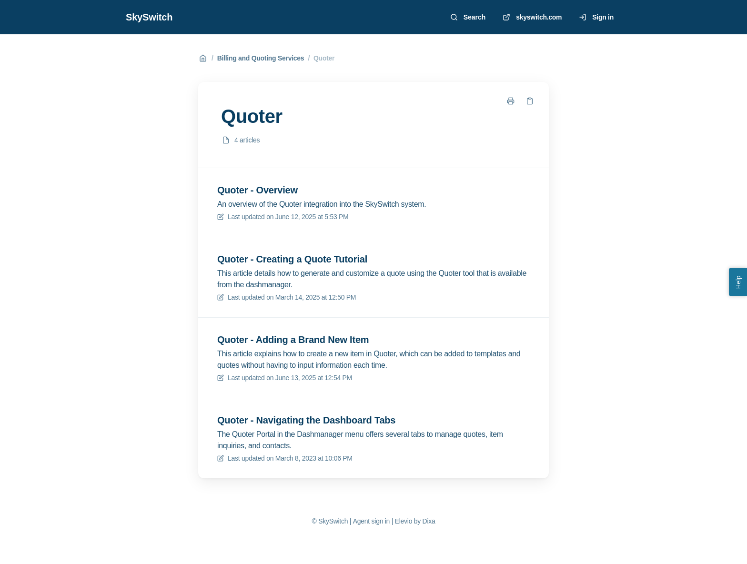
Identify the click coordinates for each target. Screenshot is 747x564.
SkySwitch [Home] (149, 17)
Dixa (429, 521)
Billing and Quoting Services (260, 58)
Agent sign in (371, 521)
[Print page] (510, 101)
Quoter (323, 58)
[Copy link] (529, 101)
